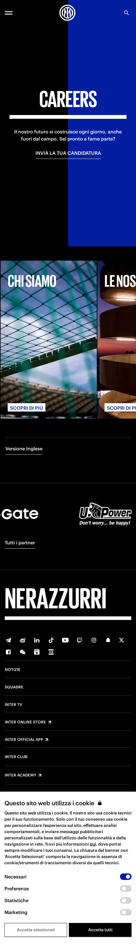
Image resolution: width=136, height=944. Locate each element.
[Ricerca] (126, 12)
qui (93, 844)
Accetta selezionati (36, 929)
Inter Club (16, 757)
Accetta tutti (100, 929)
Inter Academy (20, 775)
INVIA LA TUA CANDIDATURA (68, 153)
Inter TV (13, 704)
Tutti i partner (20, 543)
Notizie (12, 669)
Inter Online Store (25, 722)
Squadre (14, 687)
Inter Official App (24, 739)
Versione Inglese (23, 449)
